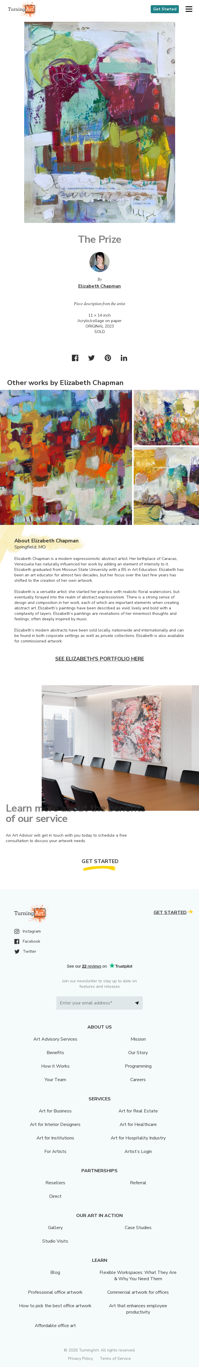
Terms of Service (115, 1358)
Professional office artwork (55, 1292)
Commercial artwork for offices (138, 1292)
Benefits (55, 1053)
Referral (138, 1183)
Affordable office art (55, 1325)
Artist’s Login (138, 1151)
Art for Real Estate (138, 1111)
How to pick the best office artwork (55, 1306)
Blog (55, 1272)
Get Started (164, 9)
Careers (138, 1080)
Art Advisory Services (55, 1039)
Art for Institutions (55, 1138)
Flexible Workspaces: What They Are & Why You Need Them (138, 1275)
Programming (138, 1066)
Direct (55, 1196)
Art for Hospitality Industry (138, 1138)
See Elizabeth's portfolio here (99, 658)
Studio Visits (55, 1241)
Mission (138, 1039)
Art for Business (55, 1111)
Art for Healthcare (138, 1124)
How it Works (55, 1066)
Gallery (55, 1227)
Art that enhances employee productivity (138, 1309)
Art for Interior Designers (55, 1124)
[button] (189, 9)
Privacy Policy (80, 1358)
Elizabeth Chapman (99, 286)
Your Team (55, 1080)
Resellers (55, 1183)
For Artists (55, 1151)
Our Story (138, 1053)
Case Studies (138, 1227)
